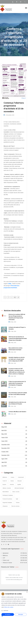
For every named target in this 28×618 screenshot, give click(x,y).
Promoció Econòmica (7, 498)
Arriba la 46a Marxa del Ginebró (17, 411)
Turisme (17, 502)
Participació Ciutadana (8, 495)
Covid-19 (5, 480)
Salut (17, 498)
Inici (11, 48)
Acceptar (7, 614)
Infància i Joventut (7, 488)
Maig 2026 (14, 427)
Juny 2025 (14, 466)
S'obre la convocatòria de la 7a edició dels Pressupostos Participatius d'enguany (17, 383)
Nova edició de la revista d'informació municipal (15, 348)
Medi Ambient (6, 491)
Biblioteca (5, 477)
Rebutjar (20, 614)
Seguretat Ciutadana (7, 502)
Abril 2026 (14, 431)
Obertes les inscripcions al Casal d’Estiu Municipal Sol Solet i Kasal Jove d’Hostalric (18, 338)
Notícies (16, 48)
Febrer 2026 (14, 438)
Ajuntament (15, 553)
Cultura (12, 480)
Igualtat (19, 484)
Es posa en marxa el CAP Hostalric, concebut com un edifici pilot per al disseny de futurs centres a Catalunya (17, 371)
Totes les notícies (15, 506)
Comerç (12, 477)
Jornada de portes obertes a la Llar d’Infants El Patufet (17, 403)
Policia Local (15, 560)
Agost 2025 (14, 459)
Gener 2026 (14, 441)
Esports (4, 484)
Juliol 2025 (14, 462)
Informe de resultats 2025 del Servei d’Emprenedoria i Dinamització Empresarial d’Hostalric (17, 317)
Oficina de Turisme (15, 563)
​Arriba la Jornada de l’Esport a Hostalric (17, 328)
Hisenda (12, 484)
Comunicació (21, 477)
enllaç (9, 283)
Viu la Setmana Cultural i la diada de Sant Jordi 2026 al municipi (18, 393)
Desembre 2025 (14, 445)
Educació (19, 480)
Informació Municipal (19, 488)
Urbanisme (5, 506)
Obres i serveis (15, 491)
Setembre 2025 (14, 455)
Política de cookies (8, 607)
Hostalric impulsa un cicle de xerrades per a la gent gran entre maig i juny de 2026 (17, 359)
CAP (15, 558)
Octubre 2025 (14, 452)
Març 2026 (14, 434)
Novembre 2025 (14, 448)
